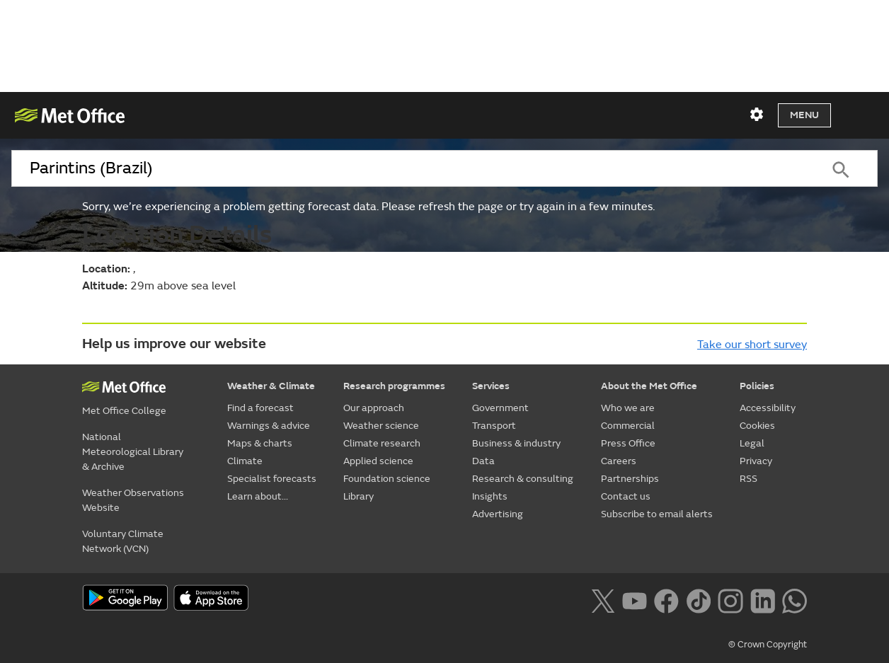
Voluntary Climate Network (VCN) (123, 541)
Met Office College (124, 411)
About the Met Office (649, 386)
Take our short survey (752, 345)
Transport (494, 426)
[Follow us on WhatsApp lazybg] (794, 599)
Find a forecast (260, 408)
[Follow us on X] (602, 599)
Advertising (497, 514)
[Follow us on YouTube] (634, 599)
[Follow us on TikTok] (698, 599)
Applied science (378, 461)
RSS (748, 479)
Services (491, 386)
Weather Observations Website (133, 500)
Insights (489, 496)
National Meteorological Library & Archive (132, 452)
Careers (618, 461)
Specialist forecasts (271, 479)
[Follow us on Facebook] (666, 599)
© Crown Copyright (767, 644)
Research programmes (394, 386)
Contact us (625, 496)
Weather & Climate (271, 386)
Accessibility (768, 408)
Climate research (381, 443)
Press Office (628, 443)
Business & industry (516, 443)
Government (500, 408)
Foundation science (386, 479)
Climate (245, 461)
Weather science (381, 426)
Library (358, 496)
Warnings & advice (268, 426)
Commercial (628, 426)
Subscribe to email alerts (657, 514)
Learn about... (257, 496)
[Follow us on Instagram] (730, 599)
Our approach (373, 408)
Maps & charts (259, 443)
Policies (757, 386)
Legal (752, 443)
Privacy (756, 461)
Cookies (757, 426)
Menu (804, 115)
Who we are (628, 408)
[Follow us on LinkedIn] (762, 599)
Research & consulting (522, 479)
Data (483, 461)
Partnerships (630, 479)
